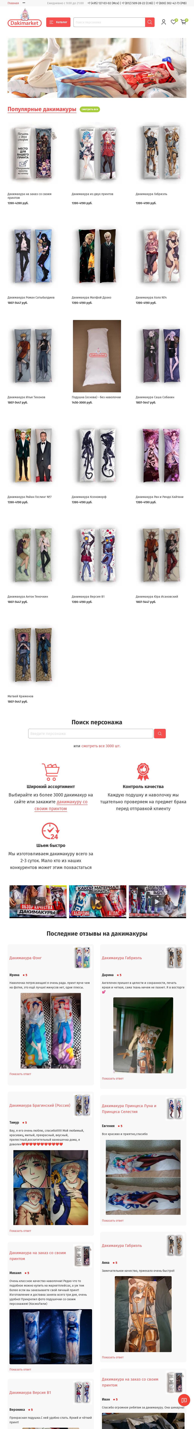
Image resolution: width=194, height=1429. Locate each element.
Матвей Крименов (20, 696)
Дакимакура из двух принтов (92, 194)
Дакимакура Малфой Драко (91, 297)
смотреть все (90, 109)
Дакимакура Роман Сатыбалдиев (31, 297)
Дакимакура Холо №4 (151, 297)
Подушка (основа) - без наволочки (96, 397)
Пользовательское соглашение (65, 1422)
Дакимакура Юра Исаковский (157, 596)
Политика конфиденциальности (66, 1415)
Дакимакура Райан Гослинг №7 (30, 497)
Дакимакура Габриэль (151, 194)
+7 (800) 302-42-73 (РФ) (171, 3)
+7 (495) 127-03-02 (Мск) (103, 3)
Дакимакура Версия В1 (88, 596)
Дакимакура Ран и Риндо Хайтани (160, 497)
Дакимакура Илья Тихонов (26, 397)
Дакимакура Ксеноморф (89, 497)
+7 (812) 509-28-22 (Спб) (137, 3)
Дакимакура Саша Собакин (155, 397)
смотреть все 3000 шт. (100, 746)
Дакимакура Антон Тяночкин (28, 596)
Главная (13, 3)
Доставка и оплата (19, 1422)
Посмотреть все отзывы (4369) (97, 1396)
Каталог (58, 22)
